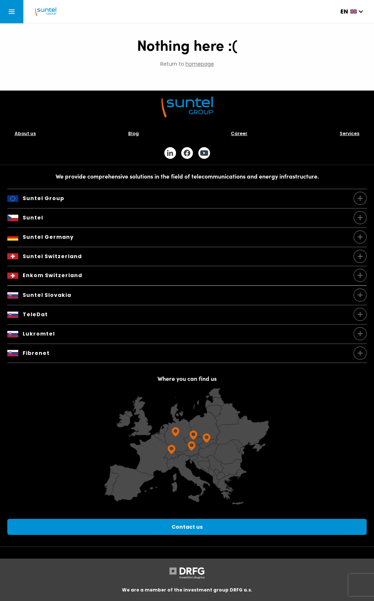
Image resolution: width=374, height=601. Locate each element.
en (344, 11)
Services (349, 133)
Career (239, 133)
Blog (133, 133)
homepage (200, 64)
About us (25, 133)
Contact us (187, 527)
